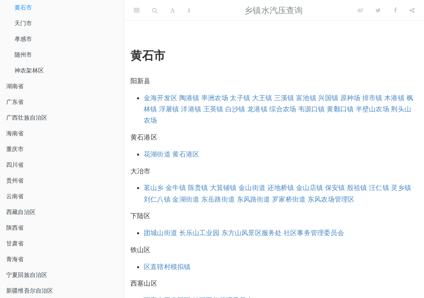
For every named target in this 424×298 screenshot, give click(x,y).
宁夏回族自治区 (26, 275)
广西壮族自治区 (26, 117)
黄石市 (23, 7)
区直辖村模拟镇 (167, 266)
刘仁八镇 (157, 199)
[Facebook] (395, 10)
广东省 (15, 102)
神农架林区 (29, 70)
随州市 (23, 54)
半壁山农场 (372, 109)
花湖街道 (157, 154)
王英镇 (213, 109)
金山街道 (251, 187)
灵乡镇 (401, 187)
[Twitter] (378, 10)
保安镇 (335, 187)
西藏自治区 (21, 212)
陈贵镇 (198, 187)
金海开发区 (160, 97)
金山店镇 (309, 187)
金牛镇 (176, 187)
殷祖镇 (357, 187)
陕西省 (15, 227)
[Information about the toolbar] (189, 10)
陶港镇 (189, 97)
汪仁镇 (379, 187)
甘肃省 (15, 243)
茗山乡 (154, 187)
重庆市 (15, 149)
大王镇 (262, 97)
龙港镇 (257, 109)
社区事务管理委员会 (314, 232)
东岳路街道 (218, 199)
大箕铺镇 (223, 187)
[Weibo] (360, 10)
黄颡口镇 (340, 109)
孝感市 (23, 39)
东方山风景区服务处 (252, 232)
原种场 (350, 97)
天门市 (23, 23)
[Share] (412, 10)
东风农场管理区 (331, 199)
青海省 (15, 259)
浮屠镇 (169, 109)
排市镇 (372, 97)
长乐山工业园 (199, 232)
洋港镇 (191, 109)
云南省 (15, 196)
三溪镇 (284, 97)
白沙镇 (235, 109)
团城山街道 (160, 232)
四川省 (15, 164)
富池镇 (306, 97)
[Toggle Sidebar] (137, 10)
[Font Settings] (172, 10)
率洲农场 (214, 97)
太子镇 (240, 97)
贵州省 (15, 180)
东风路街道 (253, 199)
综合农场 (282, 109)
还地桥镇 (280, 187)
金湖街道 (185, 199)
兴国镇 (328, 97)
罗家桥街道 (289, 199)
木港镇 (394, 97)
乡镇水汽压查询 (273, 10)
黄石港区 (185, 154)
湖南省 (15, 86)
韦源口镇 (311, 109)
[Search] (155, 10)
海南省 (15, 133)
